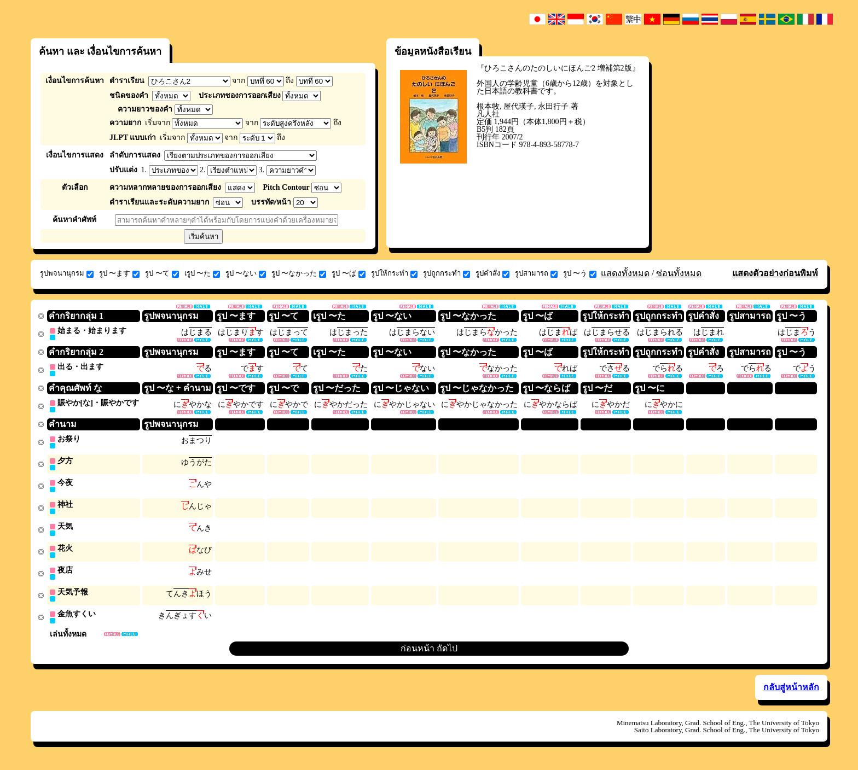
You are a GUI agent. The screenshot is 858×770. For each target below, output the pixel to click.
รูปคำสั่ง (492, 273)
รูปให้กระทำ (394, 273)
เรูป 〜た (202, 273)
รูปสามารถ (536, 273)
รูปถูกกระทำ (446, 273)
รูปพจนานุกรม (67, 273)
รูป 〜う (579, 273)
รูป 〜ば (348, 273)
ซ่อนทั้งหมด (679, 273)
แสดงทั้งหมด (625, 273)
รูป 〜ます (119, 273)
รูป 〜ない (245, 273)
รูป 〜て (161, 273)
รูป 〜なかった (298, 273)
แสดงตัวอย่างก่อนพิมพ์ (775, 273)
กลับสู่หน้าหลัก (791, 693)
